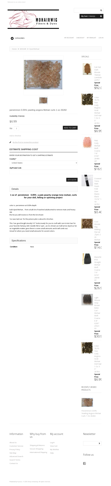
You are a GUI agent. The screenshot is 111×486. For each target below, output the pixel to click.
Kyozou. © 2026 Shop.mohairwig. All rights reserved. (33, 481)
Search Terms (15, 460)
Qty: (11, 128)
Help (52, 453)
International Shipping (38, 452)
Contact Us (14, 463)
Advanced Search (16, 456)
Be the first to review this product (25, 142)
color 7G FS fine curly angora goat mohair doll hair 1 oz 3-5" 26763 (97, 110)
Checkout (80, 37)
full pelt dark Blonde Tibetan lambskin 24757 (98, 73)
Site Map (13, 453)
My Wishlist (91, 37)
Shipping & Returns (37, 445)
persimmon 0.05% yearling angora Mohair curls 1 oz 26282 (91, 413)
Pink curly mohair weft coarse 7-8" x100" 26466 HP (97, 150)
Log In (101, 37)
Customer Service (16, 446)
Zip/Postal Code (15, 168)
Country (12, 159)
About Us (13, 442)
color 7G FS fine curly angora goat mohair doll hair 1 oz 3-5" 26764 (97, 359)
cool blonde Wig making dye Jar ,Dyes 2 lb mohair (97, 230)
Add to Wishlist (15, 136)
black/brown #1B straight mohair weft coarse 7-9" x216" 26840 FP (99, 268)
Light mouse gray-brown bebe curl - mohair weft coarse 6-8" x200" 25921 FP (97, 313)
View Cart (53, 446)
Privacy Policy (15, 449)
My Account (69, 37)
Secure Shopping (36, 449)
